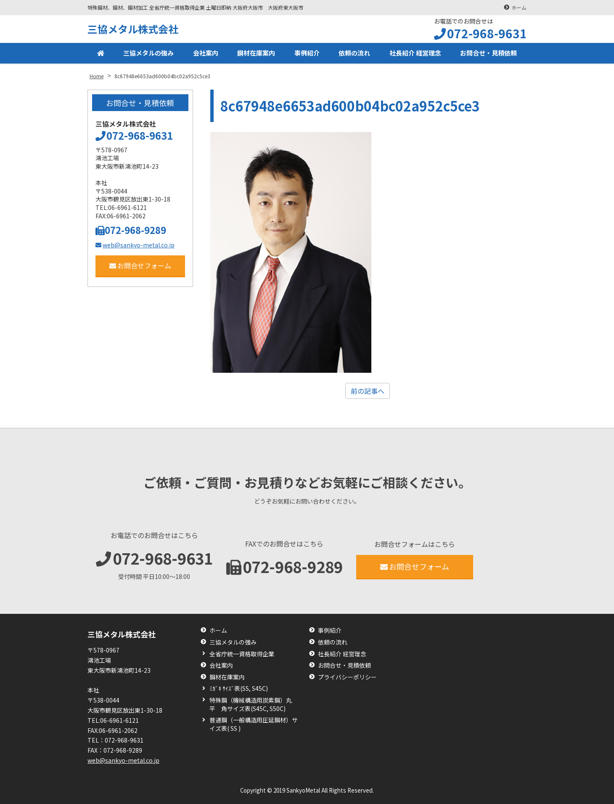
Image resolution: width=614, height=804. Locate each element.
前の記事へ (367, 391)
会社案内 (204, 54)
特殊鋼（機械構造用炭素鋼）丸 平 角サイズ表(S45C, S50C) (253, 704)
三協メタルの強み (147, 54)
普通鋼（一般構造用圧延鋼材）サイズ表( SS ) (253, 724)
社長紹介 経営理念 (413, 54)
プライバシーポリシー (347, 677)
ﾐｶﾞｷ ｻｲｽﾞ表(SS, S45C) (238, 689)
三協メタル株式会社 (132, 28)
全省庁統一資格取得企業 (241, 654)
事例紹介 (304, 54)
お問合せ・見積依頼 (488, 54)
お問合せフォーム (140, 265)
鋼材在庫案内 (254, 54)
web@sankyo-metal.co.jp (135, 245)
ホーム (519, 7)
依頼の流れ (352, 54)
